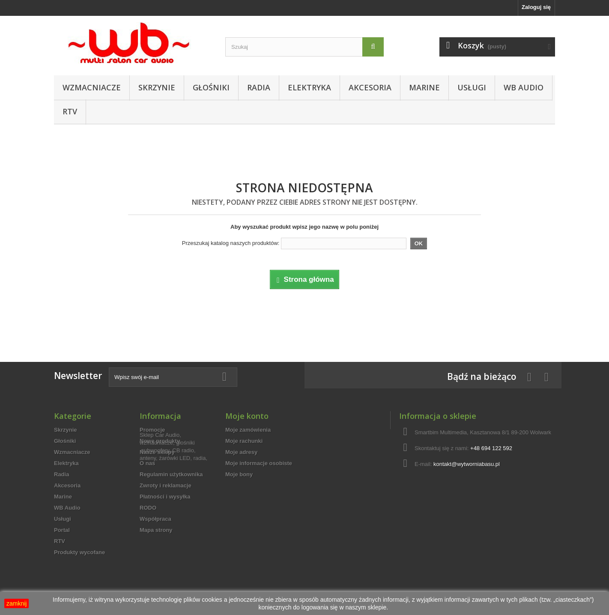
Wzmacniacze (92, 87)
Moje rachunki (244, 441)
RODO (148, 508)
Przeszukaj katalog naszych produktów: (231, 243)
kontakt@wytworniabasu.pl (466, 464)
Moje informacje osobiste (258, 463)
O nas (147, 463)
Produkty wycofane (79, 552)
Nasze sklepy (157, 452)
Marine (424, 87)
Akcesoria (370, 87)
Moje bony (239, 474)
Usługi (471, 87)
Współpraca (155, 519)
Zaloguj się (536, 7)
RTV (70, 111)
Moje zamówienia (248, 430)
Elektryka (309, 87)
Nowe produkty (160, 441)
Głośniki (211, 87)
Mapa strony (156, 530)
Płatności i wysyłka (165, 496)
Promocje (152, 430)
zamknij (16, 603)
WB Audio (523, 87)
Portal (62, 530)
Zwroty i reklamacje (165, 485)
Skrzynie (156, 87)
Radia (258, 87)
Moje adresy (241, 452)
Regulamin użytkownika (171, 474)
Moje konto (247, 416)
